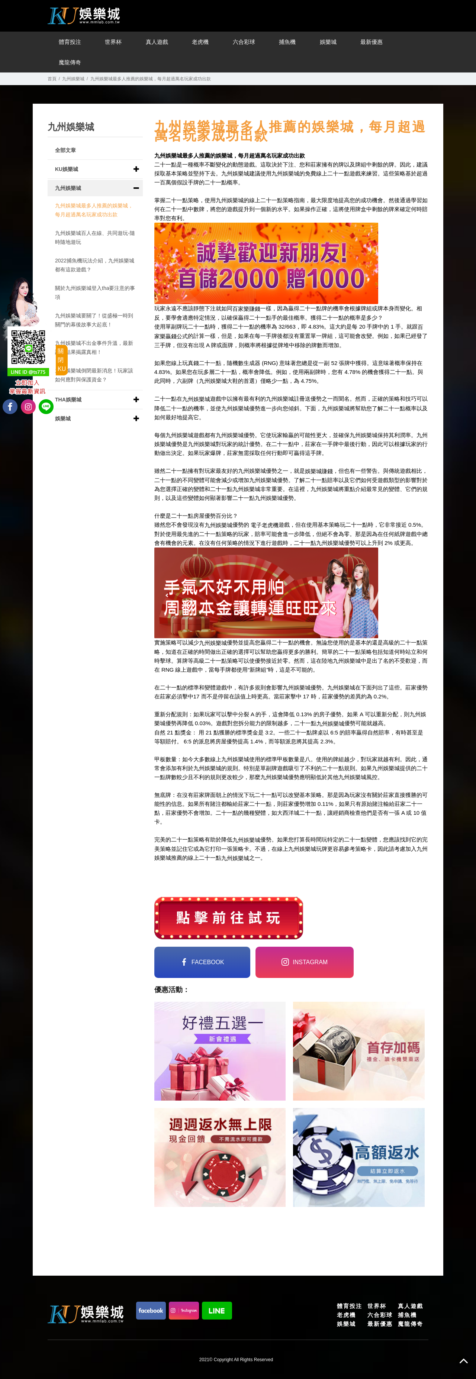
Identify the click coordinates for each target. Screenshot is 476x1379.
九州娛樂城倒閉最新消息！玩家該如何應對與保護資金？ (94, 375)
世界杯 (113, 42)
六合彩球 (244, 42)
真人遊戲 (157, 42)
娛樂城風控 (363, 777)
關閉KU (62, 360)
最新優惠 (371, 42)
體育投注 (70, 42)
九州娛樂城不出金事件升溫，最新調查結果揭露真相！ (94, 347)
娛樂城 (328, 42)
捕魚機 (287, 42)
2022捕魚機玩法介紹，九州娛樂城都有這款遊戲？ (94, 265)
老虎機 (200, 42)
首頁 (52, 78)
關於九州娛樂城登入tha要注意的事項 (95, 292)
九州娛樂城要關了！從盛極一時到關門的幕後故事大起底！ (94, 320)
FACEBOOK (202, 962)
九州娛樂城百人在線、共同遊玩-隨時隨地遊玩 (95, 237)
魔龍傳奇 (70, 62)
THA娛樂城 (68, 400)
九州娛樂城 (73, 78)
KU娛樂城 (66, 169)
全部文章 (65, 150)
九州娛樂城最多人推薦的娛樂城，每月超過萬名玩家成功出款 (94, 210)
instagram (305, 962)
